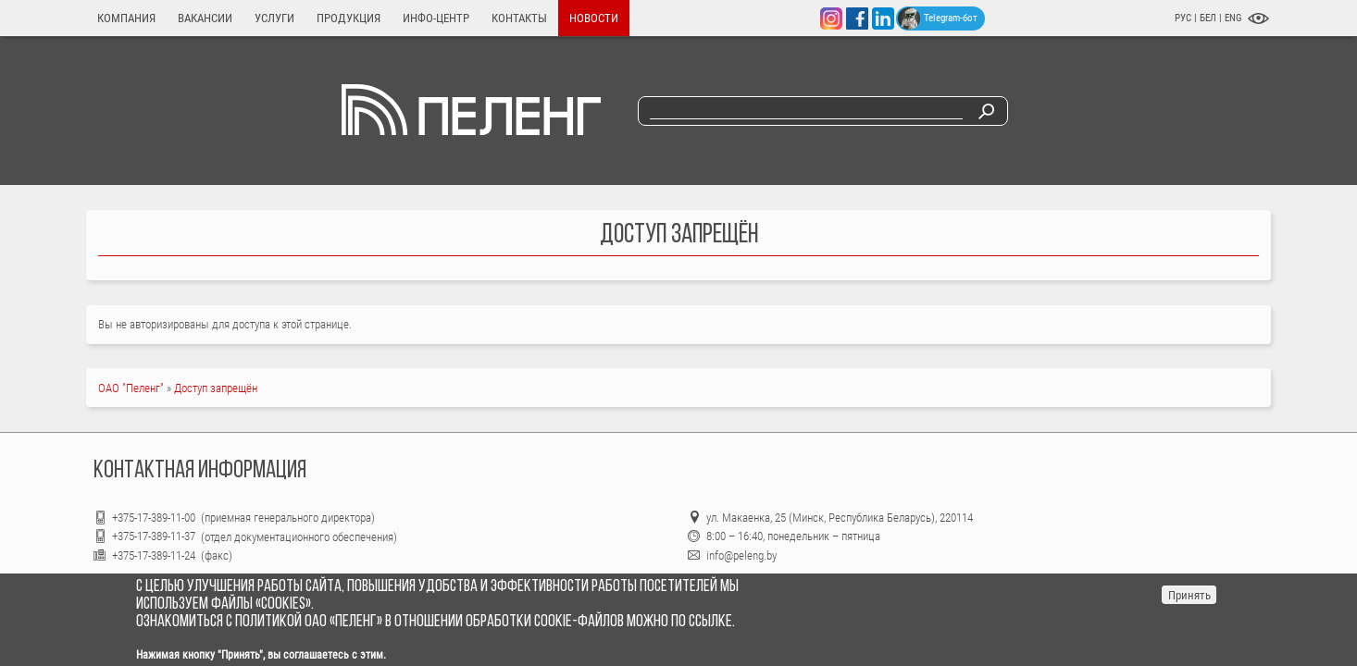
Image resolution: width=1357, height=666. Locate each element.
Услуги (274, 18)
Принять (1189, 595)
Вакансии (205, 18)
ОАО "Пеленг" (131, 388)
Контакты (519, 18)
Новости (593, 18)
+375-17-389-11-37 (153, 536)
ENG (1233, 18)
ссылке (710, 622)
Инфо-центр (436, 18)
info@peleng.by (741, 555)
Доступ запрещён (215, 388)
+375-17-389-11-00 (155, 517)
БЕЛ (1209, 18)
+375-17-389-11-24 (153, 555)
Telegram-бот (937, 18)
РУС (1183, 18)
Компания (126, 18)
